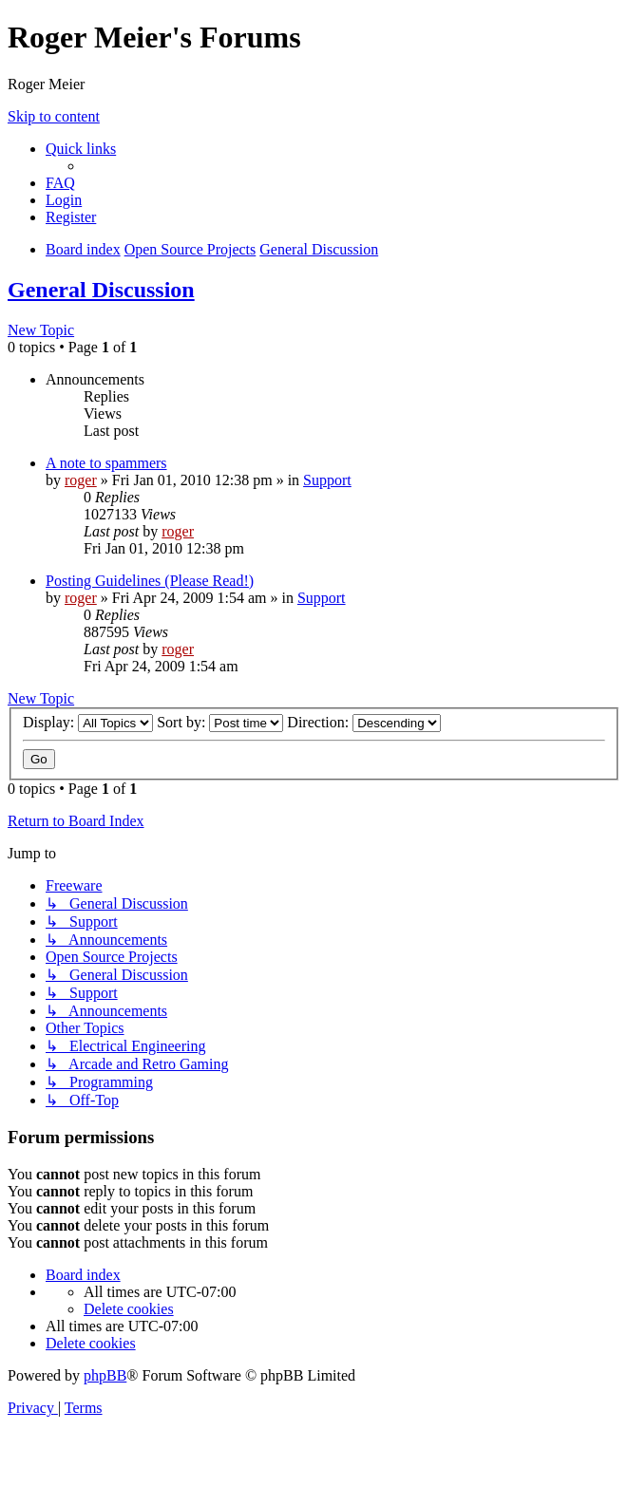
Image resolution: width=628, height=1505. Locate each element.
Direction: (364, 722)
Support (327, 480)
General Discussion (101, 289)
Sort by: (220, 722)
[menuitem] (60, 183)
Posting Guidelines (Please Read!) (150, 581)
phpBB (105, 1375)
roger (81, 480)
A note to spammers (106, 463)
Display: (88, 722)
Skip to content (54, 116)
